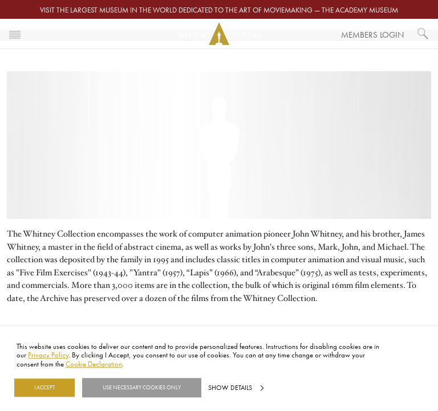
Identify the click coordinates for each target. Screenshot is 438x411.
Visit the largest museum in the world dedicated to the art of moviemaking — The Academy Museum (219, 9)
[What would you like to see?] (423, 33)
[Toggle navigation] (15, 33)
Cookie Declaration (94, 363)
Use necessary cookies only (142, 387)
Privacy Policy (48, 355)
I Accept (44, 387)
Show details (230, 388)
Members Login (372, 34)
